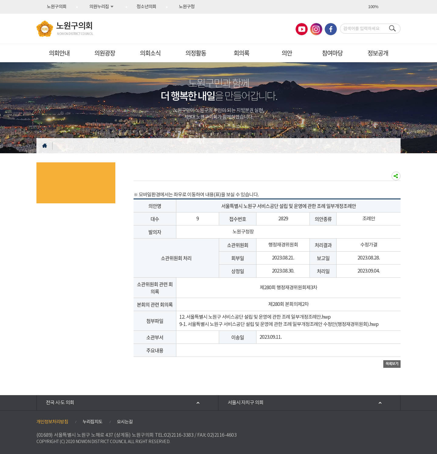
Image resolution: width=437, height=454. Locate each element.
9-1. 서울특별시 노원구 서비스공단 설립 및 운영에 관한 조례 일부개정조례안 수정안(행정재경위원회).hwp (278, 324)
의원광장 (104, 53)
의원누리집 (99, 6)
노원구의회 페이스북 (331, 29)
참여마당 (332, 53)
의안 (287, 53)
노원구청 (187, 6)
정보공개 (378, 53)
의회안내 (59, 53)
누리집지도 (92, 422)
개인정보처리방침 (52, 422)
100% (373, 6)
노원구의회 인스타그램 (316, 29)
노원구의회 (56, 6)
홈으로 (44, 145)
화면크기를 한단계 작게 (384, 7)
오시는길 (125, 422)
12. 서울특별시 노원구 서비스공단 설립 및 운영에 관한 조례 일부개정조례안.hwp (254, 317)
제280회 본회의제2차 (288, 304)
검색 (391, 29)
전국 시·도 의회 (60, 402)
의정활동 (195, 53)
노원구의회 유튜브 (302, 29)
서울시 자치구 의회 (245, 402)
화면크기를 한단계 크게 (362, 7)
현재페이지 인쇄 (395, 7)
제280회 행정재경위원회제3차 (288, 287)
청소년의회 (146, 6)
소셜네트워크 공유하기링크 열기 (396, 176)
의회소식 (150, 53)
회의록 (241, 53)
